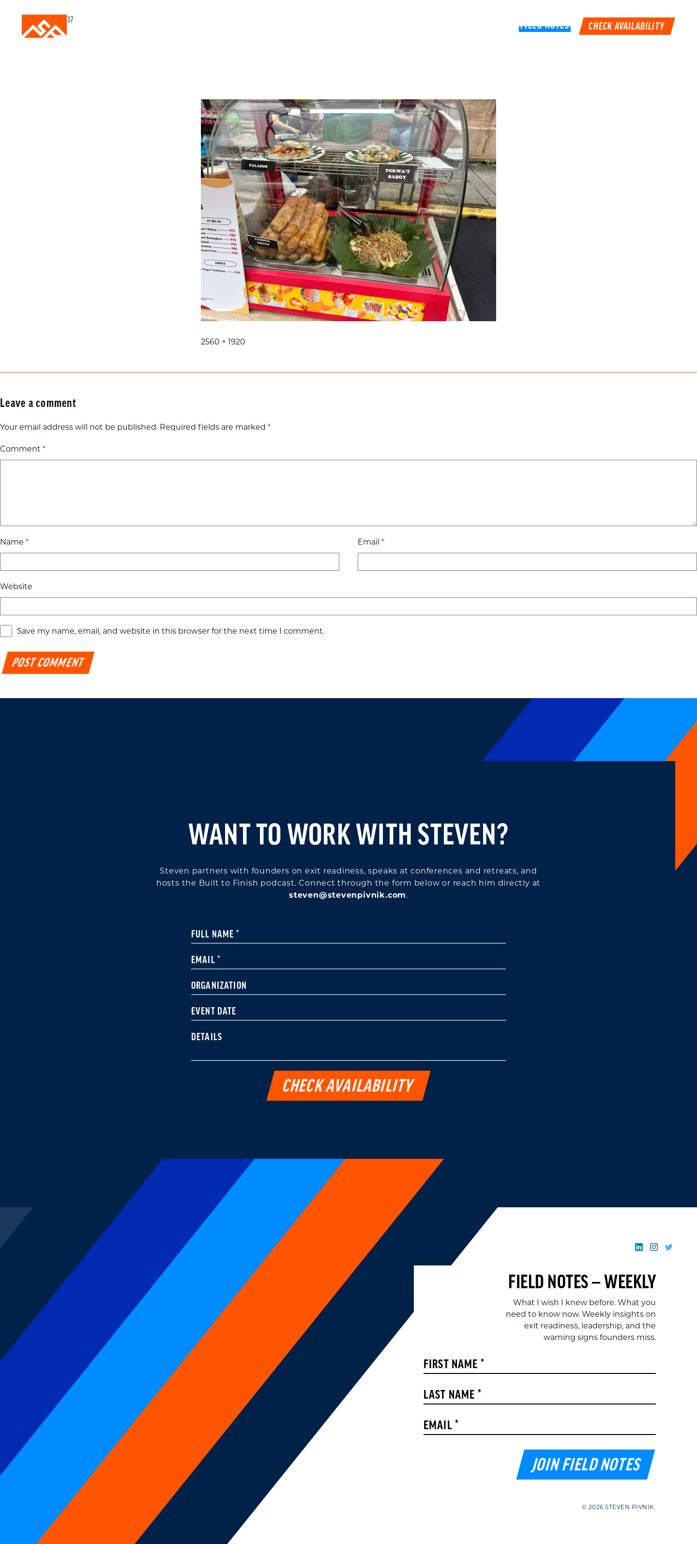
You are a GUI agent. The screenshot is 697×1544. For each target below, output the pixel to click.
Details (206, 1038)
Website (16, 586)
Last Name (453, 1395)
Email (371, 541)
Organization (219, 986)
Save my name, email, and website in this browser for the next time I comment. (170, 631)
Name (14, 541)
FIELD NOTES (545, 26)
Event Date (214, 1012)
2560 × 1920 (223, 341)
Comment (22, 448)
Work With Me (394, 26)
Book (496, 26)
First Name (454, 1365)
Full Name (215, 935)
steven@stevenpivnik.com (347, 895)
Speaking (330, 26)
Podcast (455, 26)
